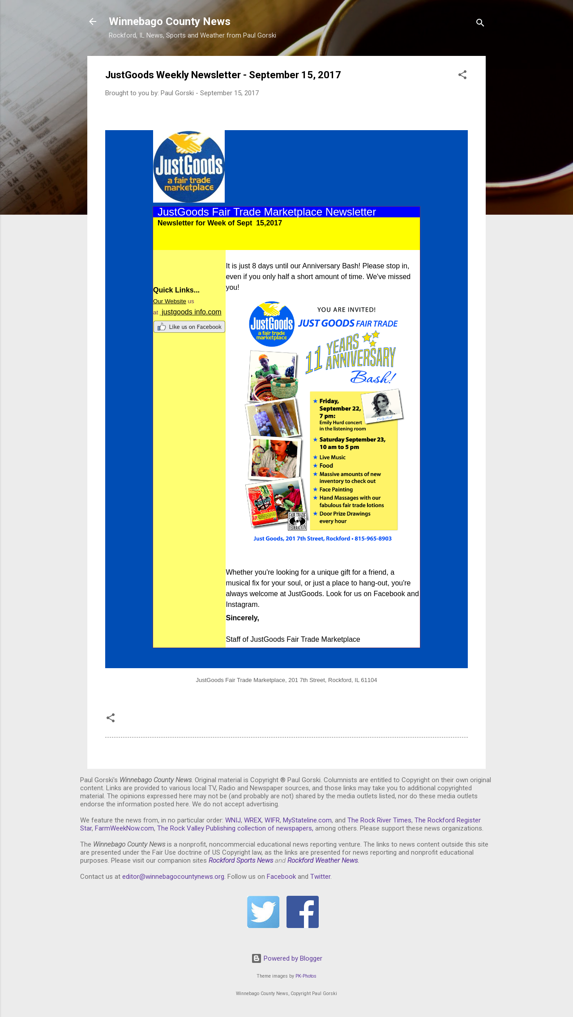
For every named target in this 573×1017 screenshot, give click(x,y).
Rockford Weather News (322, 860)
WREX (252, 820)
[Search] (480, 24)
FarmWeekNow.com (124, 828)
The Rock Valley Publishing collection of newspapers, (235, 828)
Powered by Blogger (286, 958)
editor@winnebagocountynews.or (171, 877)
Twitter (320, 877)
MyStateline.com (307, 820)
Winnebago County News (170, 21)
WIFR (272, 820)
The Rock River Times (379, 820)
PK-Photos (305, 976)
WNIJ (233, 820)
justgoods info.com (191, 312)
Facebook (281, 877)
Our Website (169, 301)
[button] (462, 76)
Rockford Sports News (241, 860)
